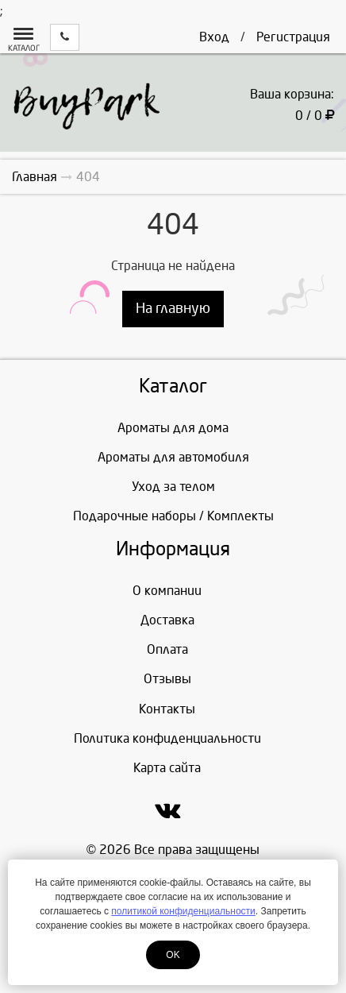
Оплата (167, 649)
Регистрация (293, 37)
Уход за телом (173, 486)
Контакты (167, 709)
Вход (214, 37)
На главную (173, 308)
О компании (167, 590)
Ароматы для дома (173, 428)
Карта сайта (167, 768)
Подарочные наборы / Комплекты (173, 516)
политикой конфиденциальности (183, 911)
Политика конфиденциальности (167, 738)
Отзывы (167, 679)
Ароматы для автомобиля (173, 457)
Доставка (167, 620)
